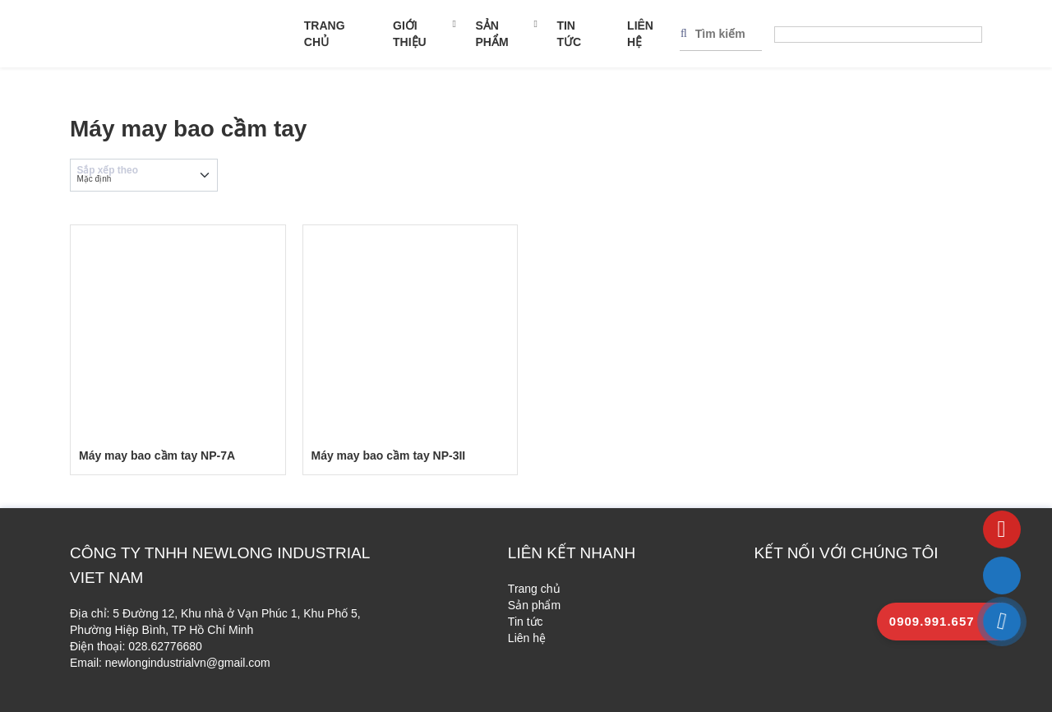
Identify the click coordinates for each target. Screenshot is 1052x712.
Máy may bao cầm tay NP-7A (157, 455)
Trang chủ (324, 34)
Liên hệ (640, 34)
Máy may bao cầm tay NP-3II (388, 455)
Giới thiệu (410, 34)
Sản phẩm (491, 34)
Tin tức (568, 34)
